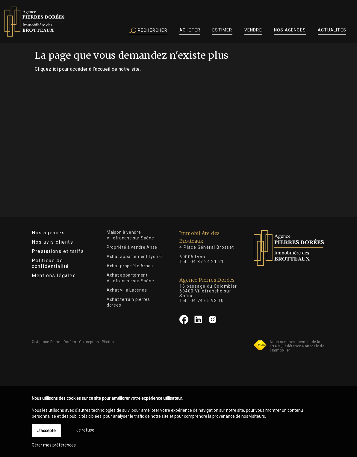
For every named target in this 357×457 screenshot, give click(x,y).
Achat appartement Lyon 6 (134, 256)
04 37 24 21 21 (207, 261)
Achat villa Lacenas (127, 290)
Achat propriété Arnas (130, 265)
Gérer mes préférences (54, 445)
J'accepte (46, 430)
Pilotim (108, 342)
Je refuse (85, 430)
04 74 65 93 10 (207, 300)
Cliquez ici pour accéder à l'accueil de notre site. (88, 69)
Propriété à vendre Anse (132, 247)
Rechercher (148, 31)
